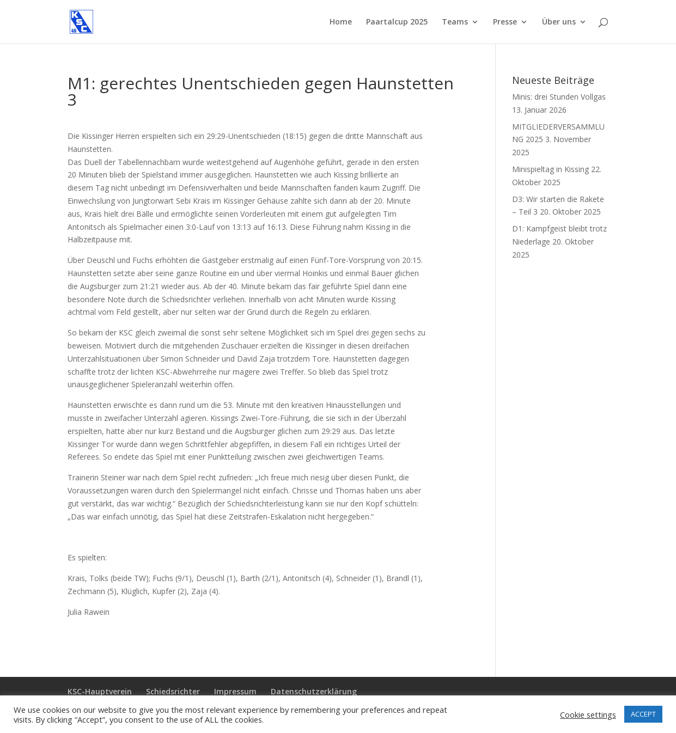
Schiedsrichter (173, 691)
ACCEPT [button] (643, 714)
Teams (455, 22)
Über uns (559, 22)
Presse (505, 22)
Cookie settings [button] (588, 714)
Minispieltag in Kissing (550, 169)
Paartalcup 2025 (397, 22)
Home (341, 22)
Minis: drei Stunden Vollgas (559, 96)
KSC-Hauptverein (100, 691)
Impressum (235, 691)
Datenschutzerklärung (314, 691)
